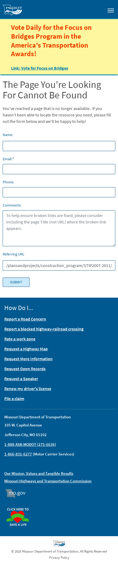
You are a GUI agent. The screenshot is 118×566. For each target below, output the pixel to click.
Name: (8, 134)
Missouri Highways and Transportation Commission (47, 480)
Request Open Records (25, 368)
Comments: (12, 205)
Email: (7, 158)
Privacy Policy (59, 557)
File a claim (14, 398)
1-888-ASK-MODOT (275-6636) (30, 444)
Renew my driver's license (27, 388)
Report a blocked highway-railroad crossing (43, 329)
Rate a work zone (19, 338)
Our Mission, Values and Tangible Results (38, 473)
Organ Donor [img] (20, 505)
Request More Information (28, 358)
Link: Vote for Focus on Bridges (39, 68)
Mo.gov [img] (18, 493)
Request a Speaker (21, 378)
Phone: (8, 182)
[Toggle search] (95, 9)
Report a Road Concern (25, 319)
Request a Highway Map (26, 348)
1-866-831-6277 (18, 454)
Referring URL (13, 254)
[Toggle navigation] (110, 10)
